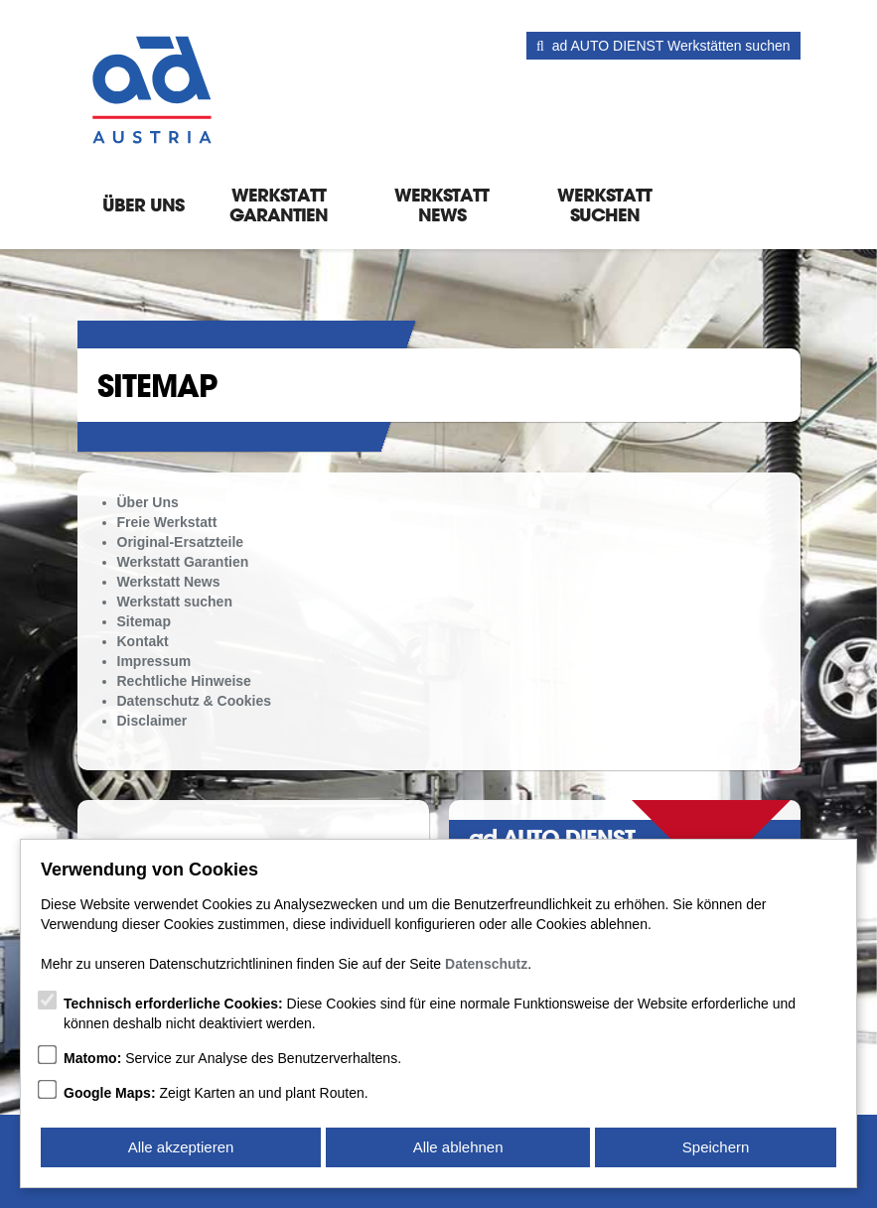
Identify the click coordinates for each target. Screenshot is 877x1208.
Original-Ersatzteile (180, 542)
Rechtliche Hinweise (184, 681)
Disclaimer (152, 721)
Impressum (154, 661)
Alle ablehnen (458, 1147)
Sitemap (144, 621)
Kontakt (143, 641)
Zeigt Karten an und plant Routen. (216, 1093)
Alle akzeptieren (181, 1147)
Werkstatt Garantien (278, 204)
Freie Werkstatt (167, 522)
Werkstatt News (441, 204)
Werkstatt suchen (604, 204)
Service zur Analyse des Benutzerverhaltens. (232, 1058)
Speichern (716, 1147)
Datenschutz (486, 964)
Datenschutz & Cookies (194, 701)
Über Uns (143, 204)
